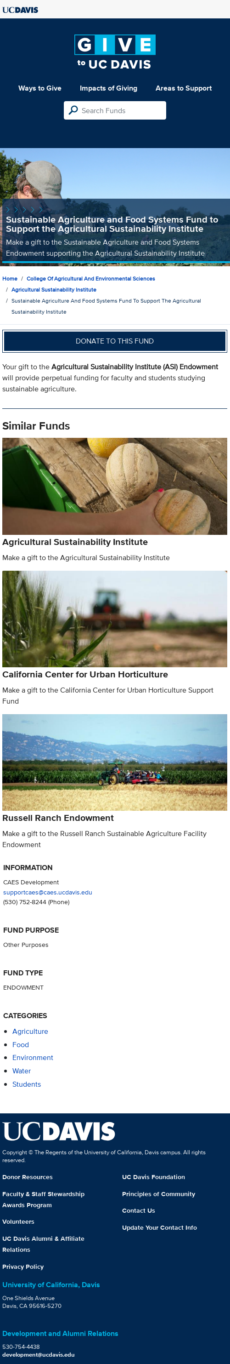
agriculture (30, 1031)
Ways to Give (40, 88)
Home (9, 278)
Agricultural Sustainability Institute (53, 289)
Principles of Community (158, 1193)
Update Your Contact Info (159, 1227)
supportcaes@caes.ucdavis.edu (47, 892)
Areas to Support (184, 88)
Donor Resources (27, 1176)
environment (32, 1057)
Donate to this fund (115, 341)
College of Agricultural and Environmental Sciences (91, 278)
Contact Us (138, 1210)
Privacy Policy (23, 1266)
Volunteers (18, 1221)
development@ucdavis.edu (38, 1354)
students (26, 1084)
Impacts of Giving (108, 88)
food (20, 1044)
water (21, 1071)
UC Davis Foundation (153, 1176)
